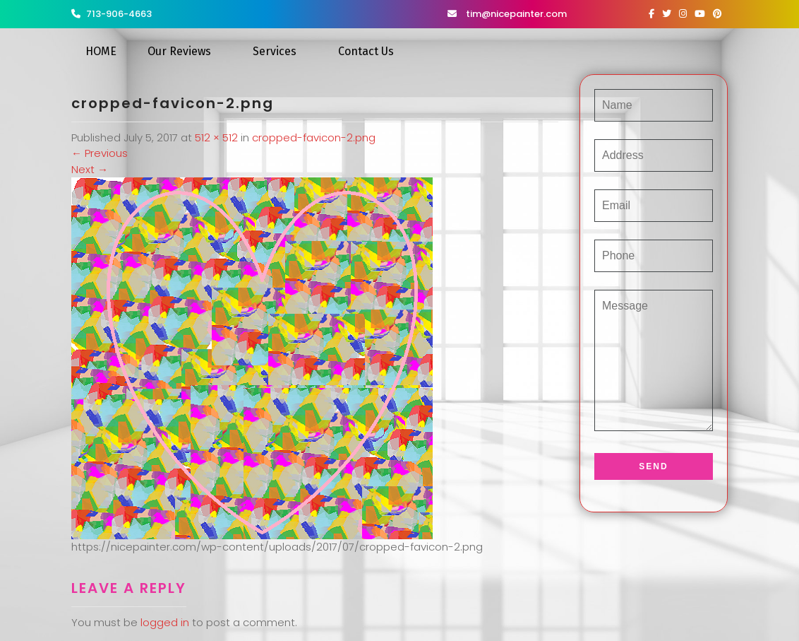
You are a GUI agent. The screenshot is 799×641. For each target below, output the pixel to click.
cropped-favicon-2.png (314, 137)
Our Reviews (179, 51)
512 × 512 (216, 137)
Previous (99, 153)
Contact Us (366, 51)
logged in (164, 622)
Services (274, 51)
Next (89, 169)
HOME (100, 51)
